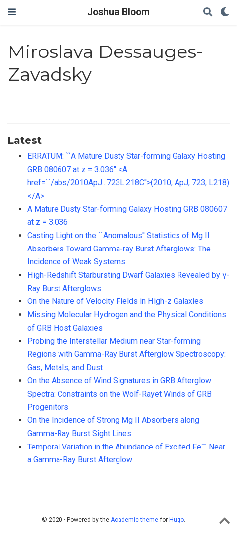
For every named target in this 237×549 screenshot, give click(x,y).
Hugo (176, 519)
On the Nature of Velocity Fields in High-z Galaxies (115, 301)
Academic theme (134, 519)
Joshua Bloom (118, 12)
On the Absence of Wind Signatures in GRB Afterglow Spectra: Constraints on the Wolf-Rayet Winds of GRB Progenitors (119, 393)
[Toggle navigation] (12, 12)
